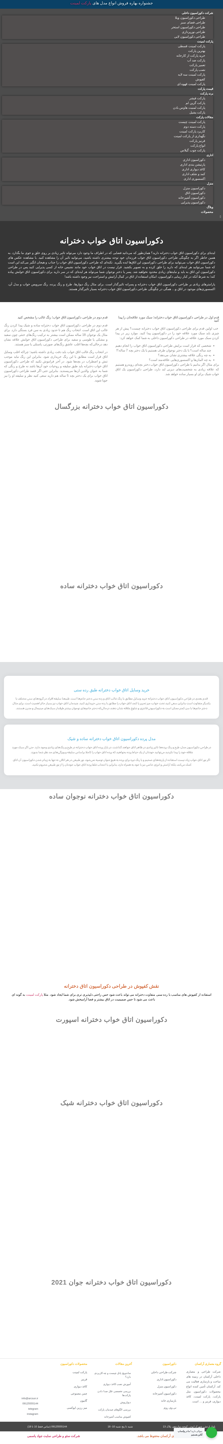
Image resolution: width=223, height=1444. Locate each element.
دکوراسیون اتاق (195, 193)
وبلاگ (210, 207)
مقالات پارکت (204, 117)
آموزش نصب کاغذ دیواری (117, 1388)
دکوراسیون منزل (194, 188)
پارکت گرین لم (195, 103)
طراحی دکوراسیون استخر (188, 27)
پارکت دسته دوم (194, 126)
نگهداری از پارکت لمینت (189, 136)
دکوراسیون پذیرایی (193, 202)
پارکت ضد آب (196, 60)
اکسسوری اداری (194, 178)
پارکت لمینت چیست (192, 122)
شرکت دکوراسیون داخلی (197, 13)
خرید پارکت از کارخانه (190, 55)
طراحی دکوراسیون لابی (189, 36)
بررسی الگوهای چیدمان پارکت (114, 1414)
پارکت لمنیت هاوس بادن (189, 107)
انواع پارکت (197, 145)
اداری (209, 155)
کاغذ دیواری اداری (193, 169)
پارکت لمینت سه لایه (191, 74)
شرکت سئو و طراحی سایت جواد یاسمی (53, 1441)
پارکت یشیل (197, 112)
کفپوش (200, 79)
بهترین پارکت (196, 50)
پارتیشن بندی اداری (192, 164)
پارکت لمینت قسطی (191, 46)
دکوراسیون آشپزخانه (191, 197)
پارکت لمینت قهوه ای (191, 84)
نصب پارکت (197, 69)
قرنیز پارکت (197, 140)
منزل (210, 183)
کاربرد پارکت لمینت (192, 131)
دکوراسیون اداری (194, 159)
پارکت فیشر (197, 98)
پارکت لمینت (81, 3)
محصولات (207, 212)
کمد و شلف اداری (193, 174)
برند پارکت (206, 93)
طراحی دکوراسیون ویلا (190, 17)
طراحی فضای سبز (192, 22)
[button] (111, 216)
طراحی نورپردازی (193, 32)
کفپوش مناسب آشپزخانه (117, 1421)
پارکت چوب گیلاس (192, 150)
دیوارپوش (125, 1407)
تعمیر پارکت (197, 65)
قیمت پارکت (205, 88)
